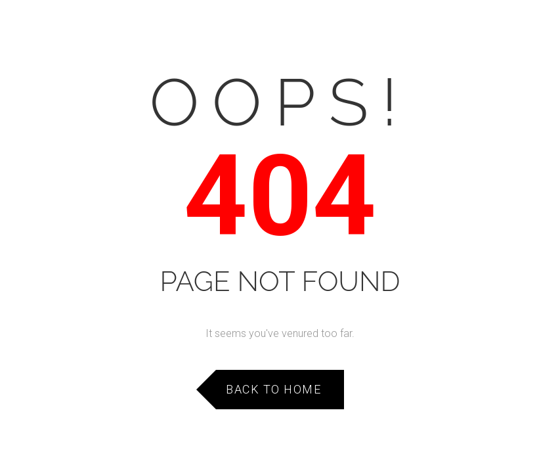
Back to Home (273, 389)
